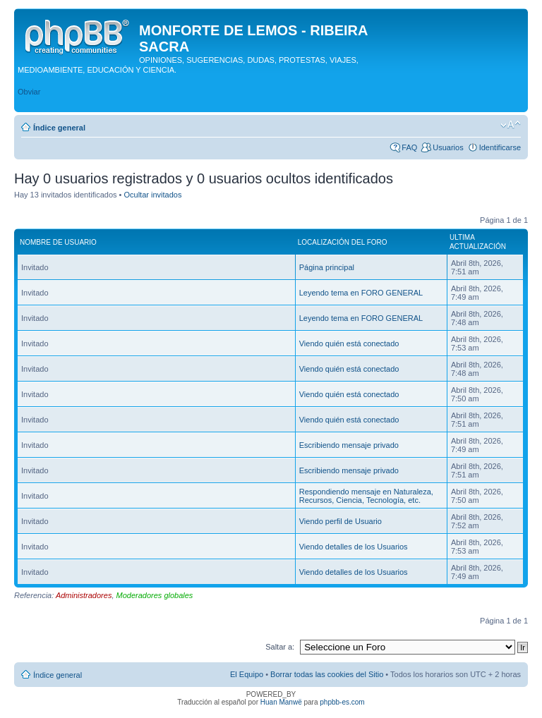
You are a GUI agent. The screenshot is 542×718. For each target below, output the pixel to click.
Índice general (59, 127)
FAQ (409, 147)
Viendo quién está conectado (349, 343)
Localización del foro (342, 242)
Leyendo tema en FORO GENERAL (361, 292)
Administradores (84, 595)
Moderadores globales (154, 595)
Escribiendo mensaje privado (349, 445)
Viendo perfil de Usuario (340, 521)
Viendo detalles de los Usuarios (353, 546)
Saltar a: (279, 647)
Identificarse (500, 147)
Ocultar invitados (153, 194)
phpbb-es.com (342, 702)
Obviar (29, 91)
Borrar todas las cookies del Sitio (326, 674)
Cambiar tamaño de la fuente (510, 124)
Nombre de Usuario (58, 242)
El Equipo (246, 674)
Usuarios (448, 147)
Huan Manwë (281, 702)
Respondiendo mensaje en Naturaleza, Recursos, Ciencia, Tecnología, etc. (366, 495)
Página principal (326, 267)
